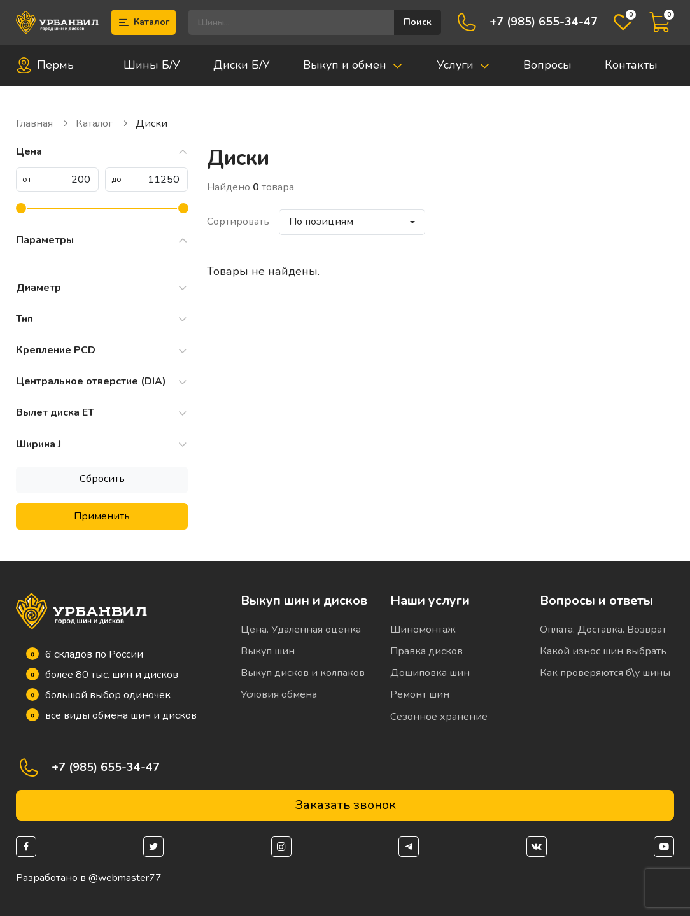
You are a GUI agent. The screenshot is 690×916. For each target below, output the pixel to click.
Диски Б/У (241, 65)
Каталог (143, 22)
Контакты (631, 65)
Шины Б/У (151, 65)
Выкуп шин (268, 651)
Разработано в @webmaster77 (89, 878)
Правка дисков (426, 651)
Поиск (418, 22)
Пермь (45, 65)
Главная (42, 124)
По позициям (321, 222)
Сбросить (102, 479)
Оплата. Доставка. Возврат (603, 630)
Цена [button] (102, 152)
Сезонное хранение (439, 717)
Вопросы (547, 65)
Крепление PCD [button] (102, 350)
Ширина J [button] (102, 445)
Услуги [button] (463, 65)
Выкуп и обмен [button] (353, 65)
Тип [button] (102, 319)
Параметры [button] (102, 240)
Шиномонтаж (423, 630)
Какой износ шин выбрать (603, 651)
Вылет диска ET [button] (102, 413)
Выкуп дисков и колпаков (303, 673)
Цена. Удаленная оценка (301, 630)
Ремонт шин (419, 694)
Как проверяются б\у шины (605, 673)
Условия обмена (279, 694)
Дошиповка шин (430, 673)
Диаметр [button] (102, 288)
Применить (102, 516)
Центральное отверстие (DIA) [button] (102, 382)
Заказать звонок (345, 805)
